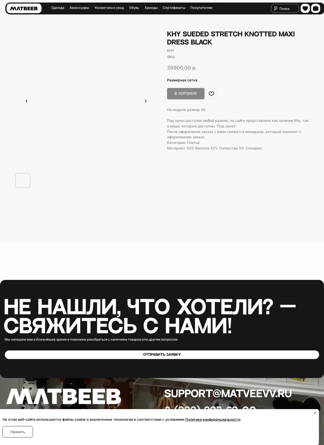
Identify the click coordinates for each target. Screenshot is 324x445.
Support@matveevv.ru (228, 393)
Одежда (57, 8)
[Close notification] (315, 412)
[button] (162, 354)
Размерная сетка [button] (182, 80)
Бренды (151, 8)
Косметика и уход (109, 8)
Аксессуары (79, 8)
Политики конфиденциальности (212, 419)
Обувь (134, 8)
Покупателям (201, 8)
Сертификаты (174, 8)
